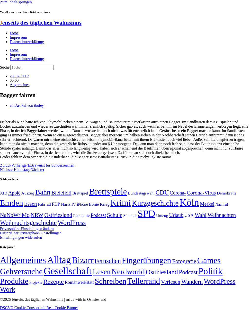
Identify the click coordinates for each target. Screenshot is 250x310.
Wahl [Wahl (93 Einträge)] (200, 215)
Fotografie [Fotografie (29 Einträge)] (184, 261)
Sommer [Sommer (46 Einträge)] (130, 215)
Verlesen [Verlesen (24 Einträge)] (170, 282)
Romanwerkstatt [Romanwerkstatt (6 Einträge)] (79, 282)
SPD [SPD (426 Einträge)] (146, 213)
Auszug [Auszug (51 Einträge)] (27, 193)
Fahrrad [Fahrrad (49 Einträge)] (44, 204)
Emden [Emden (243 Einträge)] (11, 202)
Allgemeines (19, 85)
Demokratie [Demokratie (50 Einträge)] (227, 193)
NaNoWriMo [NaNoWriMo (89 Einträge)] (14, 215)
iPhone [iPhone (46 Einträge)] (82, 204)
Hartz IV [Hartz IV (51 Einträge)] (68, 204)
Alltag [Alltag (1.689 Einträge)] (59, 260)
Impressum (18, 37)
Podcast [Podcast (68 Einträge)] (98, 215)
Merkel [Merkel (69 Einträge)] (207, 204)
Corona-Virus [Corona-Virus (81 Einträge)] (201, 193)
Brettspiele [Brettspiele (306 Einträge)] (108, 191)
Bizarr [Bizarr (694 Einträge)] (83, 260)
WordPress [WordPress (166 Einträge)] (220, 281)
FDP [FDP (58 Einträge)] (56, 204)
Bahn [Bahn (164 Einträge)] (42, 192)
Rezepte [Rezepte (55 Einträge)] (53, 281)
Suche (4, 67)
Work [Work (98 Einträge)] (7, 289)
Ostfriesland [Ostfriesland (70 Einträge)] (162, 272)
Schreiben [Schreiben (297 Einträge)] (110, 281)
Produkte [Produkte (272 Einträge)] (14, 281)
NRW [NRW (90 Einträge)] (36, 215)
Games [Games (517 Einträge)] (209, 260)
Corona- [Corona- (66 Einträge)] (178, 192)
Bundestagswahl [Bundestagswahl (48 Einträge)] (141, 193)
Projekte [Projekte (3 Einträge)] (35, 282)
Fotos (14, 33)
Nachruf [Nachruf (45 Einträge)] (221, 204)
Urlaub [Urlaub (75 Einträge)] (176, 215)
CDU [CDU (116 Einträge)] (162, 192)
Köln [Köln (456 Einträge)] (189, 202)
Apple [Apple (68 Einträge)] (14, 192)
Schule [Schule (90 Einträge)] (114, 215)
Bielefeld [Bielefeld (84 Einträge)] (61, 193)
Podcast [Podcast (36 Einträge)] (188, 272)
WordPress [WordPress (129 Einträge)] (72, 222)
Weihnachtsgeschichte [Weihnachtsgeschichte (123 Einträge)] (28, 222)
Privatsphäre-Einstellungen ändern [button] (27, 229)
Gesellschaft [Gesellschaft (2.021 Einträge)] (68, 271)
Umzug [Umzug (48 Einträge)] (162, 215)
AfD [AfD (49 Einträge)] (3, 193)
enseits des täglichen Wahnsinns (40, 22)
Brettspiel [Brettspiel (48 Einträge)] (80, 193)
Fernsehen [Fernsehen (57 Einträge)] (108, 261)
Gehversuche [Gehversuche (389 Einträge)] (21, 271)
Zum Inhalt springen (16, 2)
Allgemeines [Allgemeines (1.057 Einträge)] (23, 260)
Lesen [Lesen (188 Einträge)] (102, 271)
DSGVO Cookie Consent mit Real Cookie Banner (39, 308)
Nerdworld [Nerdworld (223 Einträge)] (128, 271)
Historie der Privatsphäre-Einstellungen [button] (31, 233)
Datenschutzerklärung (27, 42)
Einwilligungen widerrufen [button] (21, 237)
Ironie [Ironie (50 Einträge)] (94, 204)
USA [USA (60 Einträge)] (189, 215)
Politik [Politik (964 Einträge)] (210, 271)
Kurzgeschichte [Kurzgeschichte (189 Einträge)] (155, 203)
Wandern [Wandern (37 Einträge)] (192, 281)
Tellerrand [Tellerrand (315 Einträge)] (143, 281)
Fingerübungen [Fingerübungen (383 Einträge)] (146, 260)
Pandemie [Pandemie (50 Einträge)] (81, 215)
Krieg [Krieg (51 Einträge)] (104, 204)
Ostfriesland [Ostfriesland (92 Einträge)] (58, 215)
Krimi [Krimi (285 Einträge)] (120, 203)
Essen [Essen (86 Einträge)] (30, 204)
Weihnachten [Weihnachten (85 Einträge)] (221, 215)
